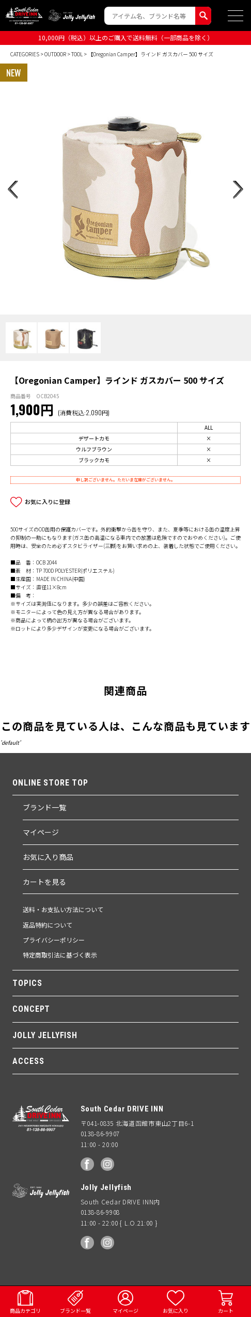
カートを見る (44, 881)
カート (225, 1310)
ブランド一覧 (44, 807)
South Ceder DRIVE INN (24, 15)
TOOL (77, 54)
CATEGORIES (24, 54)
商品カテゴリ (25, 1310)
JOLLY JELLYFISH (44, 1035)
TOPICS (27, 983)
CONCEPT (31, 1009)
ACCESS (28, 1061)
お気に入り (176, 1310)
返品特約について (47, 924)
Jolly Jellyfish (72, 15)
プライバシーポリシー (54, 939)
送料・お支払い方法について (63, 909)
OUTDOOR (55, 54)
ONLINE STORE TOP (50, 783)
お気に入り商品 (48, 857)
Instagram (107, 1164)
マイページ (41, 832)
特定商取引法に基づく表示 (60, 954)
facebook (87, 1164)
